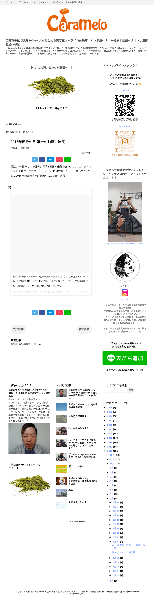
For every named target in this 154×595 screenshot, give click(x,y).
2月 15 (116, 532)
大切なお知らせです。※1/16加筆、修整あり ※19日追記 (82, 481)
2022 (110, 425)
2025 (110, 412)
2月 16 (116, 528)
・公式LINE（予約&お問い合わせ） (69, 2)
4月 (112, 490)
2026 (110, 407)
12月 (112, 455)
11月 (112, 459)
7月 (112, 476)
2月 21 (116, 511)
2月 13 (116, 537)
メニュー (10, 2)
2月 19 (116, 515)
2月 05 (116, 566)
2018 (110, 442)
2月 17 (116, 524)
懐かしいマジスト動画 (123, 552)
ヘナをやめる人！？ (78, 428)
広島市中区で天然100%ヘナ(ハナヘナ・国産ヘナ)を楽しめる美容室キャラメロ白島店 (29, 393)
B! (50, 159)
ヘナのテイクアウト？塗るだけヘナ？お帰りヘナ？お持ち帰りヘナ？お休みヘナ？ (82, 444)
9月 (112, 468)
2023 (110, 420)
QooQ (82, 594)
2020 (110, 433)
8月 (112, 472)
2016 (110, 451)
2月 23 (116, 506)
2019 (110, 438)
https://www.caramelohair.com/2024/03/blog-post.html (125, 244)
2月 (112, 498)
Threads (124, 90)
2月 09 (116, 558)
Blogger (82, 521)
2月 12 (116, 541)
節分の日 (85, 153)
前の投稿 (84, 329)
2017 (110, 446)
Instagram (124, 126)
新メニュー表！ (76, 466)
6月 (112, 481)
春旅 (70, 490)
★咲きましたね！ (77, 502)
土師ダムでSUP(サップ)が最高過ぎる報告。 (83, 405)
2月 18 (116, 519)
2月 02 (116, 575)
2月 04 (116, 571)
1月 (112, 580)
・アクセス (22, 2)
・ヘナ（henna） (40, 2)
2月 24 (116, 502)
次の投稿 (18, 329)
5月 (112, 485)
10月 (112, 463)
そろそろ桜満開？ (77, 416)
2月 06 (116, 562)
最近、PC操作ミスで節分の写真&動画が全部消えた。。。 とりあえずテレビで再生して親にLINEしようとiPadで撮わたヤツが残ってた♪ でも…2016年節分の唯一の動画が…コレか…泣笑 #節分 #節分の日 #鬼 (50, 281)
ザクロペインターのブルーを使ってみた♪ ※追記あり (82, 455)
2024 (110, 416)
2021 (110, 429)
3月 (112, 494)
